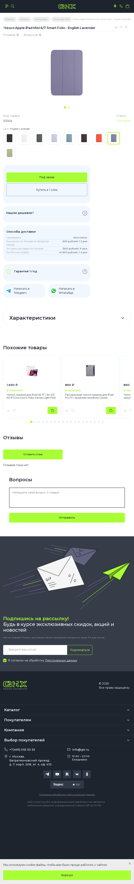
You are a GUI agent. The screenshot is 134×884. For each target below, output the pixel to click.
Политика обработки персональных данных (67, 794)
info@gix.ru (80, 749)
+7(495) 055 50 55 (22, 749)
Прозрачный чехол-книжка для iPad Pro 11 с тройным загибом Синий (89, 396)
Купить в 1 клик (47, 190)
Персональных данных (61, 660)
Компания (14, 730)
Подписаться (80, 650)
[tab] (65, 107)
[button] (31, 422)
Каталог (12, 710)
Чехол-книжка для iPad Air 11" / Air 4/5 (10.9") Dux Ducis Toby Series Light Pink (31, 396)
